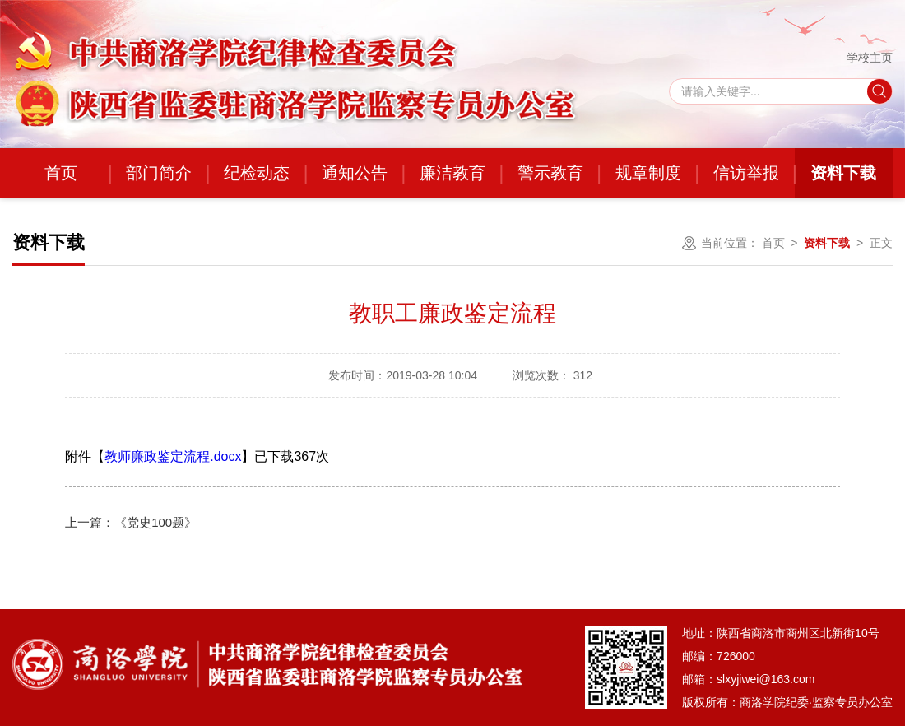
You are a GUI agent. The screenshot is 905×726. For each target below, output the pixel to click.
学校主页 (870, 57)
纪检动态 (257, 173)
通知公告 (355, 173)
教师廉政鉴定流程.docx (172, 456)
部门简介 (159, 173)
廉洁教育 (452, 173)
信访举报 (746, 173)
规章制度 (648, 173)
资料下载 (843, 173)
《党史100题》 (131, 522)
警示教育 (550, 173)
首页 (60, 173)
